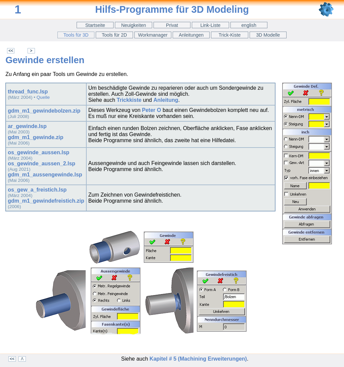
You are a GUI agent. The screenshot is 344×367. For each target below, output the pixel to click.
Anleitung (166, 100)
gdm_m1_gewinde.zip (35, 137)
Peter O (151, 110)
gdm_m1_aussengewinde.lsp (45, 174)
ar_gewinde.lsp (27, 126)
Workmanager (153, 35)
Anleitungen (191, 35)
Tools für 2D (114, 35)
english (249, 25)
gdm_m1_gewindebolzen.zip (44, 111)
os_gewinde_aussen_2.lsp (41, 163)
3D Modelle (268, 35)
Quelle (43, 97)
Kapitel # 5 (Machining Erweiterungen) (198, 359)
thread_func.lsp (28, 91)
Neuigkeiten (133, 25)
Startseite (95, 25)
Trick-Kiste (230, 35)
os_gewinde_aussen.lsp (38, 152)
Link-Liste (210, 25)
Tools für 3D (76, 35)
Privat (172, 25)
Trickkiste (129, 100)
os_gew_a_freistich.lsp (37, 190)
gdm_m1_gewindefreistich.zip (46, 201)
